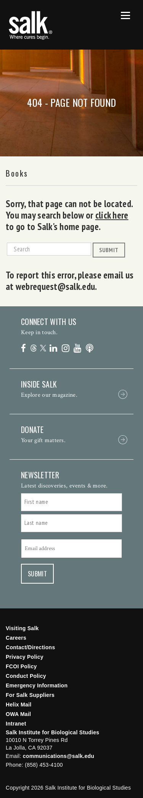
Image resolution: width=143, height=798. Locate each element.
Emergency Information (36, 685)
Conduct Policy (26, 676)
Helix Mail (18, 704)
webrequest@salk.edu (55, 286)
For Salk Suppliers (30, 695)
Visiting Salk (22, 628)
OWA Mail (18, 714)
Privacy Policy (24, 657)
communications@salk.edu (58, 756)
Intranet (16, 724)
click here (112, 215)
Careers (16, 638)
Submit (108, 250)
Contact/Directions (30, 647)
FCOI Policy (21, 666)
